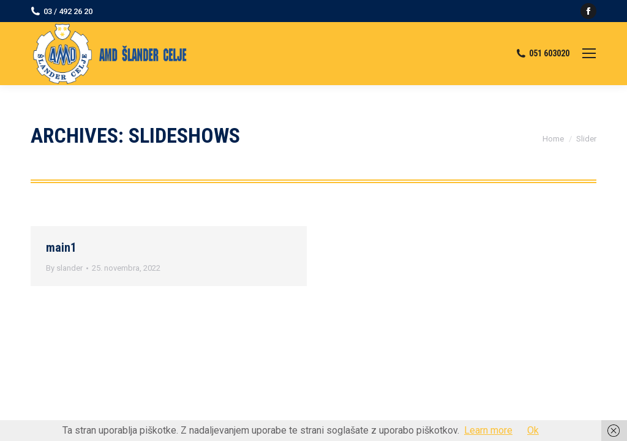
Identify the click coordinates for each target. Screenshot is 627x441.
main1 (61, 247)
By (64, 268)
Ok (533, 430)
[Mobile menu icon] (589, 53)
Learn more (488, 430)
